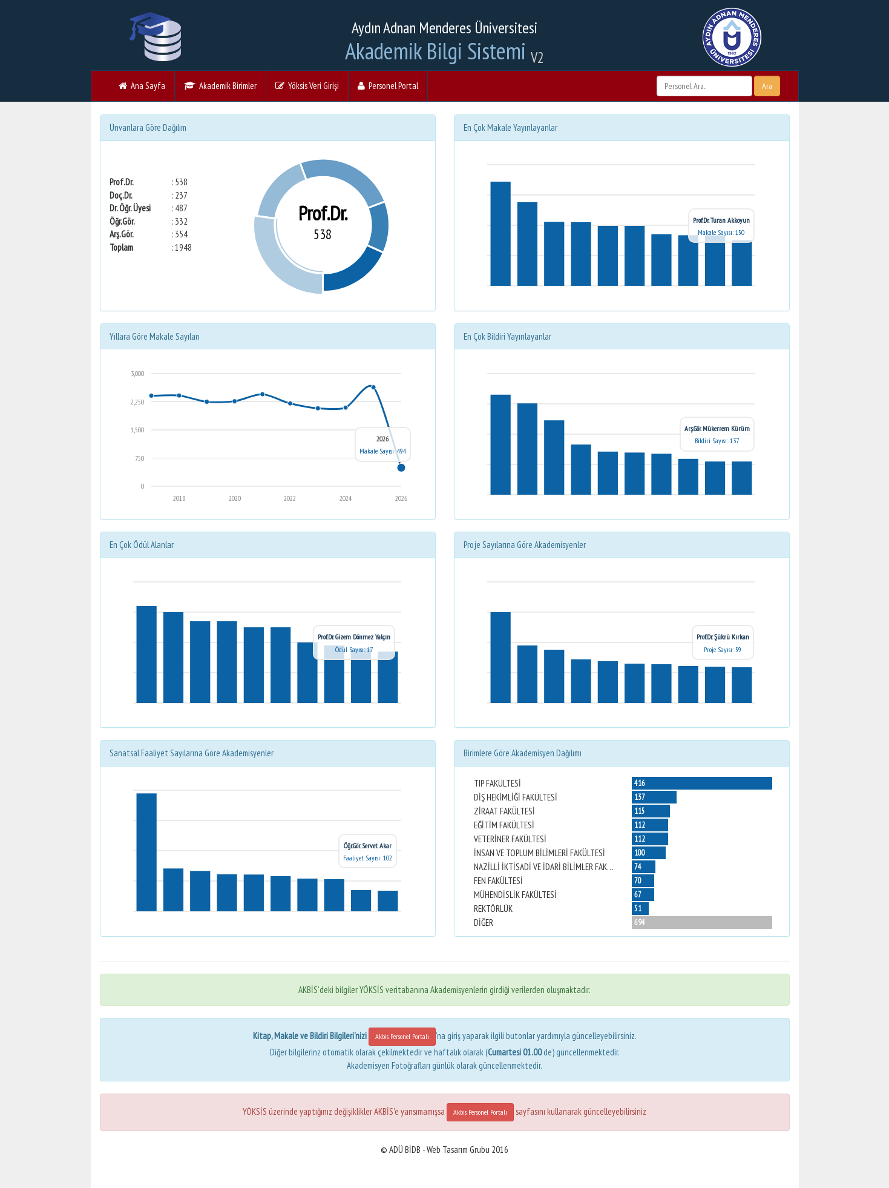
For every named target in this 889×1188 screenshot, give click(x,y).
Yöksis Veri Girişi (307, 85)
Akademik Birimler (220, 85)
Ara (767, 86)
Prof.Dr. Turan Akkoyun (721, 220)
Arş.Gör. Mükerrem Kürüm (717, 428)
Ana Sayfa (142, 85)
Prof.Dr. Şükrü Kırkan (723, 636)
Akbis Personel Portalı (402, 1036)
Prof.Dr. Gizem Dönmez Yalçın (354, 636)
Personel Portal (388, 85)
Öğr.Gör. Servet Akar (368, 845)
